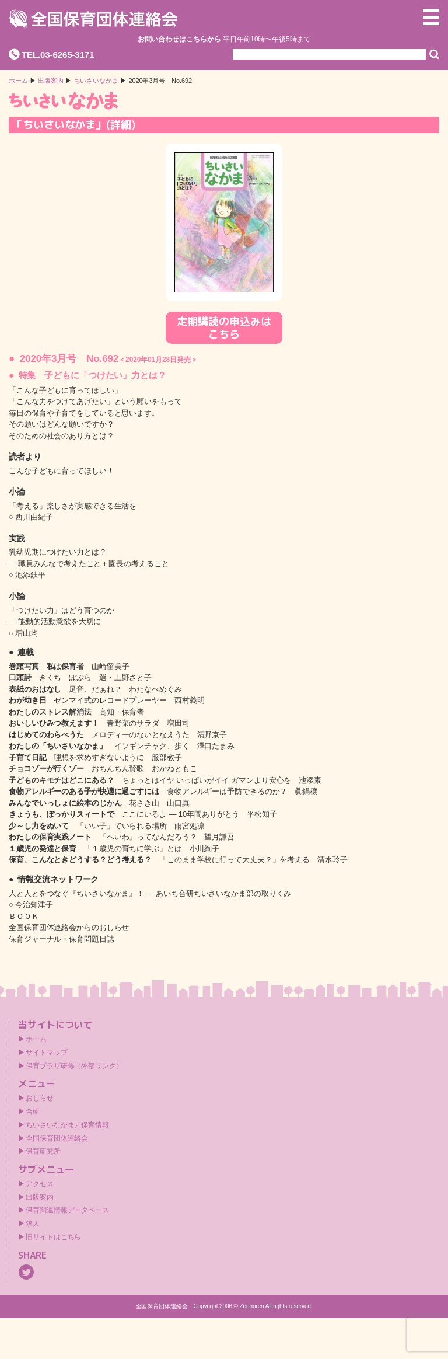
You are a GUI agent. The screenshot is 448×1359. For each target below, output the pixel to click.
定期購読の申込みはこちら (224, 328)
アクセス (40, 1184)
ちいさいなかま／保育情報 (67, 1125)
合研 (33, 1111)
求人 (33, 1223)
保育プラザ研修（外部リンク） (74, 1066)
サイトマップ (46, 1052)
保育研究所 (43, 1151)
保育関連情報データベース (67, 1210)
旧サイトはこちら (53, 1237)
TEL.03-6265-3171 (58, 55)
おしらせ (40, 1098)
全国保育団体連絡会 (57, 1138)
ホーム (18, 81)
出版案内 (40, 1197)
